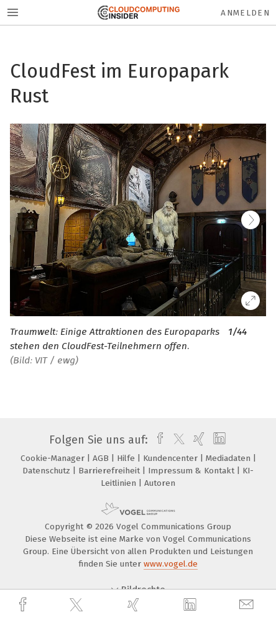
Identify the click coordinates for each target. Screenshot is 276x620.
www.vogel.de (171, 563)
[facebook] (24, 604)
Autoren (159, 483)
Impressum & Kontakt (192, 470)
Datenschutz (47, 470)
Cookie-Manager (54, 458)
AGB (102, 458)
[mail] (248, 604)
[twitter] (78, 605)
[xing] (135, 605)
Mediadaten (229, 458)
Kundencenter (171, 458)
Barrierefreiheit (110, 470)
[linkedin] (191, 605)
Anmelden (245, 12)
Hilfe (127, 458)
